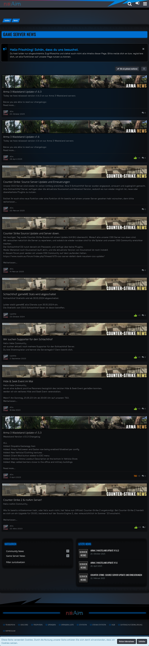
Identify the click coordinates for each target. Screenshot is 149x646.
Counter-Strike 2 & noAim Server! (22, 500)
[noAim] (12, 4)
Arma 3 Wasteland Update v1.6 (21, 136)
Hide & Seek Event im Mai (18, 381)
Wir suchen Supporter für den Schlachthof (27, 339)
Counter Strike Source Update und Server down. (31, 233)
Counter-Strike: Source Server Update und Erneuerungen (36, 182)
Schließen (142, 641)
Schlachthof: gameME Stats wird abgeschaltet (29, 294)
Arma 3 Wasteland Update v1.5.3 (22, 432)
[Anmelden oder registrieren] (137, 3)
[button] (145, 4)
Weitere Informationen (126, 641)
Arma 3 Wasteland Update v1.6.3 (22, 91)
